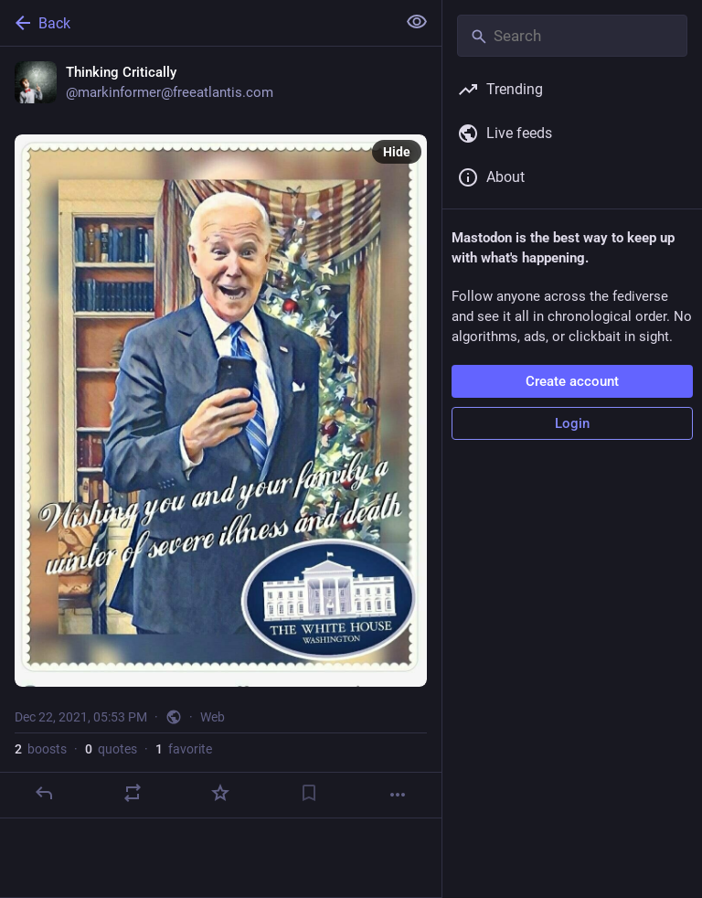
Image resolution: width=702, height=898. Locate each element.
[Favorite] (220, 793)
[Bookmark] (309, 793)
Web (212, 717)
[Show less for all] (416, 22)
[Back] (196, 23)
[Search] (572, 36)
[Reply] (44, 793)
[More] (398, 795)
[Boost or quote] (133, 793)
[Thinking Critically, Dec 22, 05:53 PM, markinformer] (220, 432)
